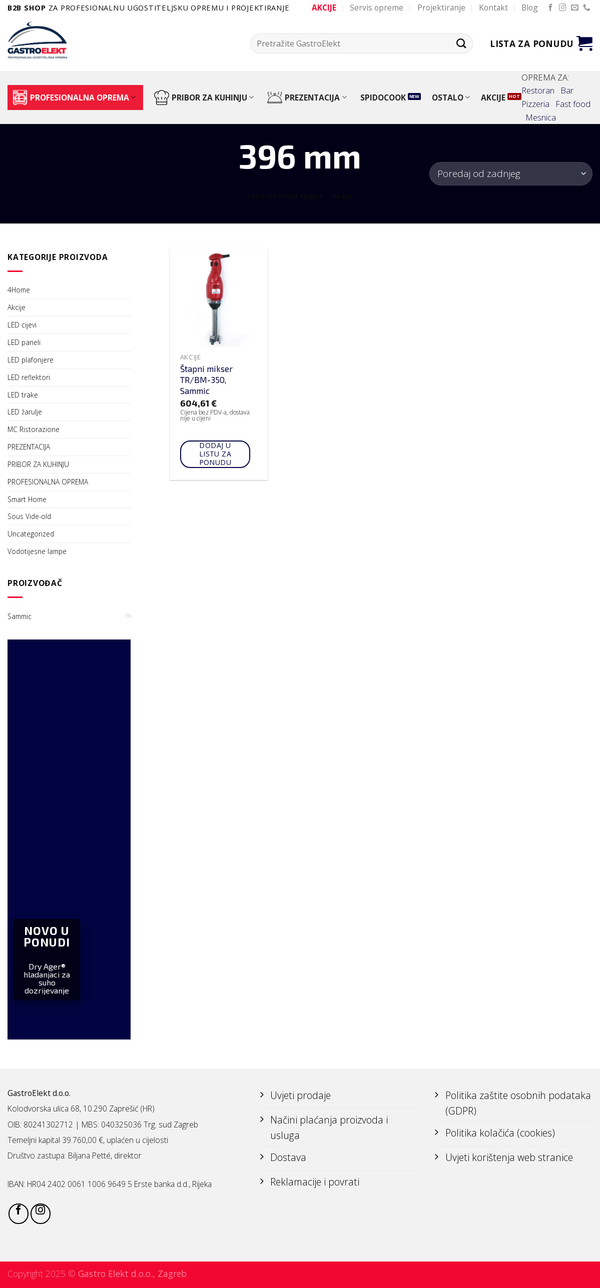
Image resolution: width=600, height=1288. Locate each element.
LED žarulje (25, 411)
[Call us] (586, 8)
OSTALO (451, 97)
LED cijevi (22, 325)
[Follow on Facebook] (550, 8)
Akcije (17, 307)
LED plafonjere (31, 359)
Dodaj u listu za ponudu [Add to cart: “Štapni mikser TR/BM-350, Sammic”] (215, 453)
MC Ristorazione (34, 429)
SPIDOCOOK (383, 97)
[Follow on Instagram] (562, 8)
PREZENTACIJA (306, 97)
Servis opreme (376, 7)
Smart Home (27, 499)
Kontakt (493, 7)
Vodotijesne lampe (37, 551)
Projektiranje (441, 7)
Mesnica (540, 117)
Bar (566, 90)
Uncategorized (31, 533)
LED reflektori (29, 377)
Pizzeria (535, 104)
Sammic (20, 616)
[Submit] (461, 43)
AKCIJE (493, 97)
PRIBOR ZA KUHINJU (204, 97)
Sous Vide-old (29, 516)
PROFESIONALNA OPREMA (74, 97)
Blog (529, 7)
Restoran (537, 90)
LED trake (23, 395)
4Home (19, 289)
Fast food (572, 104)
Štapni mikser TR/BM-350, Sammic (206, 380)
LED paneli (24, 342)
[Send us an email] (574, 8)
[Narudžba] (510, 174)
